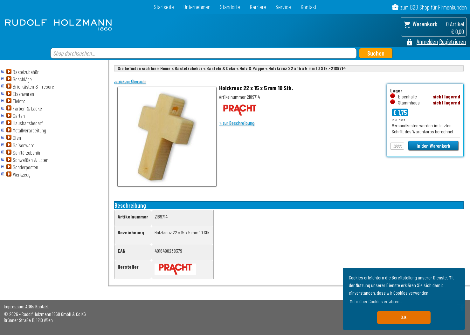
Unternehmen (197, 6)
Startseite (164, 6)
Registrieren (452, 41)
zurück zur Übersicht (130, 81)
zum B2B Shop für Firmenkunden (433, 7)
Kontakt (308, 6)
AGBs (29, 306)
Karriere (258, 6)
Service (283, 6)
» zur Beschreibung (236, 123)
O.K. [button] (404, 317)
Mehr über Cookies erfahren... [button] (376, 301)
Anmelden (427, 41)
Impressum (14, 306)
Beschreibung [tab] (130, 205)
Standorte (230, 6)
